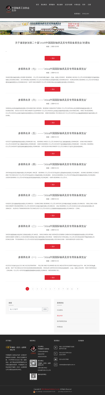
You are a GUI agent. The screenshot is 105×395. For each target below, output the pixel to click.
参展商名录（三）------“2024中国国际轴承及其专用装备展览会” (52, 195)
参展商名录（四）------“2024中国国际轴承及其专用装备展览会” (52, 164)
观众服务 (60, 4)
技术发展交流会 (62, 321)
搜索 (45, 309)
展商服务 (52, 4)
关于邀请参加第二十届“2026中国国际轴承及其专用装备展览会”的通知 (52, 42)
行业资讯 (60, 310)
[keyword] (25, 309)
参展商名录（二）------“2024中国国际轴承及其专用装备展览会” (52, 226)
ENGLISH (85, 13)
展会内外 (60, 315)
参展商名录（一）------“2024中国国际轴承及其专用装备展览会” (52, 257)
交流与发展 (68, 4)
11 (72, 289)
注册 (89, 4)
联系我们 (77, 13)
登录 (83, 4)
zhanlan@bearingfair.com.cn (67, 364)
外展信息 (77, 4)
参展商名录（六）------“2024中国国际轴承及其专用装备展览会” (52, 99)
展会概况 (44, 4)
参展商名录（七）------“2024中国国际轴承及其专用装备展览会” (52, 68)
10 (67, 289)
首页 (37, 4)
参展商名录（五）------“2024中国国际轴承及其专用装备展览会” (52, 133)
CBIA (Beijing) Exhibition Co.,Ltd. (50, 389)
